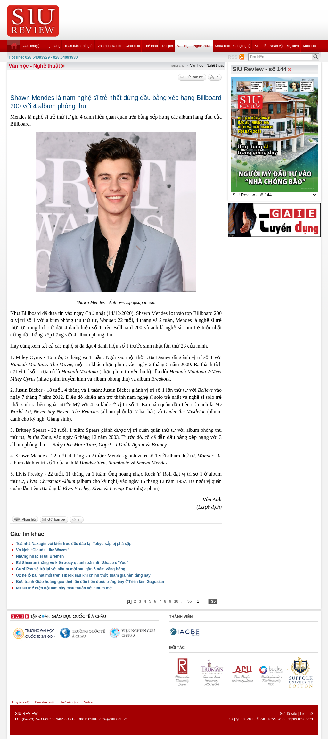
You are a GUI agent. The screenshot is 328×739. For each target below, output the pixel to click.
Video (88, 702)
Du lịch (167, 46)
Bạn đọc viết (44, 702)
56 (189, 601)
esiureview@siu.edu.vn (108, 719)
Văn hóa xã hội (109, 46)
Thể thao (151, 46)
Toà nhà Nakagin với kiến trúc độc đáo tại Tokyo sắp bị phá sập (74, 543)
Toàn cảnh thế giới (78, 46)
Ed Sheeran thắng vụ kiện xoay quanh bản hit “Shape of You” (72, 563)
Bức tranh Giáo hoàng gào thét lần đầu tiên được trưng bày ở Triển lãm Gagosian (90, 581)
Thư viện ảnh (69, 702)
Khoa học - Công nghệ (232, 46)
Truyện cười (21, 702)
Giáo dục (133, 46)
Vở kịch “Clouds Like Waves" (42, 550)
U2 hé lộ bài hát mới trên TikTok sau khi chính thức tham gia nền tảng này (83, 575)
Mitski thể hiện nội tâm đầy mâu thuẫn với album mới (64, 588)
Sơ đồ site (288, 713)
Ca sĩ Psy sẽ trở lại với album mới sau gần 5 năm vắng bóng (70, 569)
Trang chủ (177, 65)
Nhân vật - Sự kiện (284, 46)
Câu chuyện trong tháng (41, 46)
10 (176, 601)
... (182, 601)
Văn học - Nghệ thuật (194, 46)
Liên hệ (306, 713)
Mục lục (309, 46)
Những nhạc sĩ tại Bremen (40, 556)
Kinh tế (259, 46)
